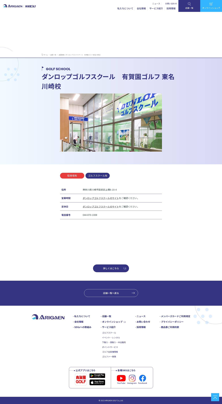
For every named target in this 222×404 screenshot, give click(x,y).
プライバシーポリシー (172, 321)
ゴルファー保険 (109, 356)
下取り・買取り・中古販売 (114, 342)
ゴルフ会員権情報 (110, 351)
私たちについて (125, 8)
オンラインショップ (112, 321)
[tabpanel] (111, 123)
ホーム (46, 54)
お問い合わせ (171, 3)
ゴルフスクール (109, 332)
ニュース (156, 3)
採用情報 (171, 8)
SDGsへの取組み (82, 327)
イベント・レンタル (111, 337)
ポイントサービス (110, 347)
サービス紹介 (156, 8)
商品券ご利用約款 (170, 327)
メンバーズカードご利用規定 (175, 316)
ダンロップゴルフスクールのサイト (101, 198)
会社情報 (141, 8)
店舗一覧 (54, 54)
